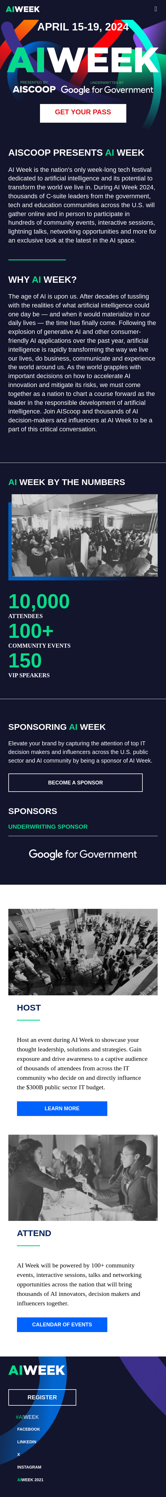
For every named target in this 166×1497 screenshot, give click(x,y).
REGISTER (42, 1397)
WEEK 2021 (30, 1479)
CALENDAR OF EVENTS (62, 1324)
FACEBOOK (28, 1429)
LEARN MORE (62, 1108)
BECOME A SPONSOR (75, 783)
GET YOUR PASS (83, 112)
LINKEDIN (26, 1442)
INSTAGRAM (29, 1467)
